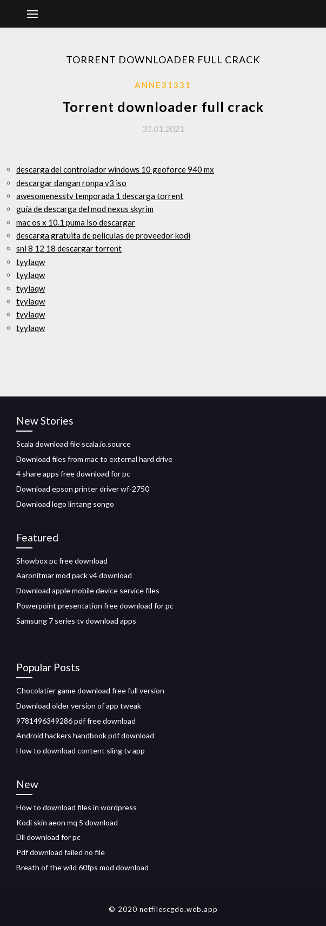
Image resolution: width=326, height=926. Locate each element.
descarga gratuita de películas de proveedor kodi (103, 235)
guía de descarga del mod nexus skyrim (85, 209)
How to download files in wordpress (76, 807)
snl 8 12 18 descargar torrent (69, 248)
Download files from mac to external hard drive (94, 459)
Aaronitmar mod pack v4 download (74, 575)
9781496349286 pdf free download (76, 720)
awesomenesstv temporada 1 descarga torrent (99, 196)
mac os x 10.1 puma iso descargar (75, 222)
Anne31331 (163, 85)
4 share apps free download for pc (73, 473)
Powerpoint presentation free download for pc (95, 605)
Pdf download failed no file (60, 852)
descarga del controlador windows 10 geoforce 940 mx (115, 169)
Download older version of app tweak (78, 705)
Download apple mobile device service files (87, 590)
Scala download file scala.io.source (73, 443)
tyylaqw (30, 262)
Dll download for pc (48, 837)
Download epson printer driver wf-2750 (82, 488)
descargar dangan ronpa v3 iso (71, 183)
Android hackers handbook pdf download (85, 735)
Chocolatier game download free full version (90, 690)
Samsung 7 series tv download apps (76, 620)
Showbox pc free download (62, 560)
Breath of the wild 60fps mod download (82, 867)
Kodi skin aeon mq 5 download (67, 822)
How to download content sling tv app (80, 750)
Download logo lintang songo (65, 503)
